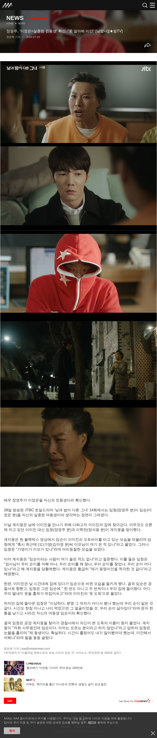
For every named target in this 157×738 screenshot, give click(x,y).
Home (10, 23)
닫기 (153, 733)
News (21, 23)
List (10, 701)
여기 (91, 722)
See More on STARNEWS (136, 701)
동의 (12, 730)
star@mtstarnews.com (35, 648)
